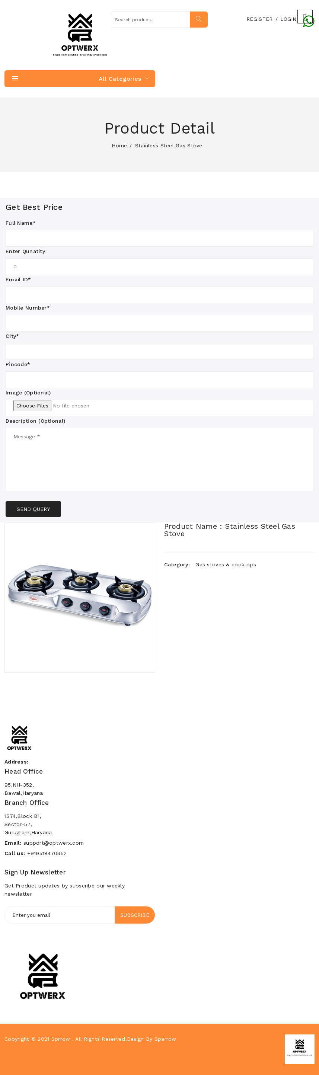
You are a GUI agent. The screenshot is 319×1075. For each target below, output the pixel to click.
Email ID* (18, 279)
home (119, 145)
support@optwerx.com (53, 843)
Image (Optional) (28, 393)
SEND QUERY (33, 509)
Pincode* (18, 364)
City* (12, 336)
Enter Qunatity (25, 251)
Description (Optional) (35, 421)
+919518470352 (47, 853)
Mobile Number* (28, 308)
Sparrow (165, 1039)
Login (288, 19)
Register (259, 19)
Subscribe (134, 915)
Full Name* (21, 223)
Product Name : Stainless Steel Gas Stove (230, 530)
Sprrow (60, 1039)
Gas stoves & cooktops (225, 564)
